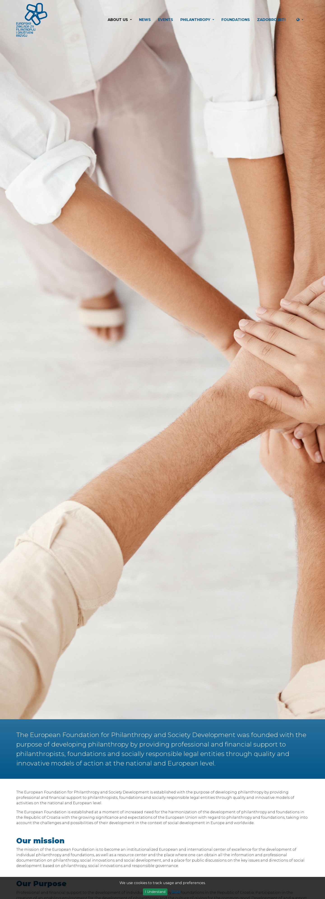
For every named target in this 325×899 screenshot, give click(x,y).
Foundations (235, 20)
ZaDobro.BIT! (271, 20)
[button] (302, 19)
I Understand (155, 892)
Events (165, 20)
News (145, 20)
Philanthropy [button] (195, 20)
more (176, 891)
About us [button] (118, 20)
